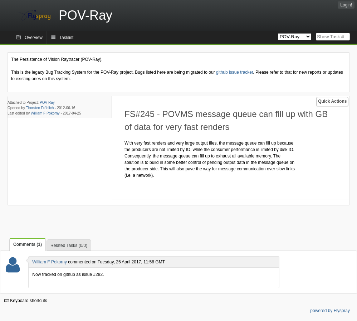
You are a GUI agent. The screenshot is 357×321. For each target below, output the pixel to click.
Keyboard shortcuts (25, 300)
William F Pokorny (45, 113)
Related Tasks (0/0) (68, 245)
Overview (34, 37)
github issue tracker (234, 72)
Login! (346, 5)
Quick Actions (332, 101)
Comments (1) (27, 244)
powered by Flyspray (330, 310)
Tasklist (66, 37)
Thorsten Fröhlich (40, 108)
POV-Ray (47, 102)
